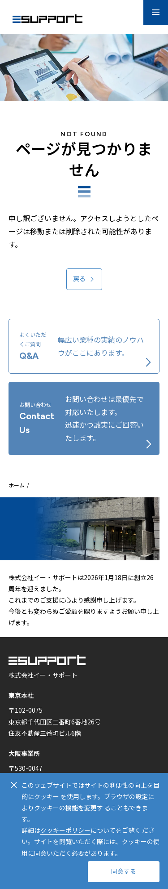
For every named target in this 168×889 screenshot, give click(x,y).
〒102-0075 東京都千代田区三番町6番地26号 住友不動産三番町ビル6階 (55, 721)
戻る (79, 279)
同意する (123, 872)
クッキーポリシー (65, 830)
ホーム (17, 485)
